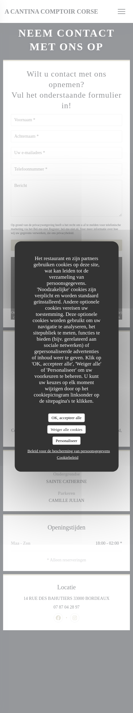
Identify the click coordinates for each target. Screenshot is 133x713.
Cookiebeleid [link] (67, 457)
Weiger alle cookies (66, 429)
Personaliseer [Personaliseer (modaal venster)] (66, 440)
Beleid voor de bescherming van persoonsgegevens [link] (68, 450)
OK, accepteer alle (66, 417)
